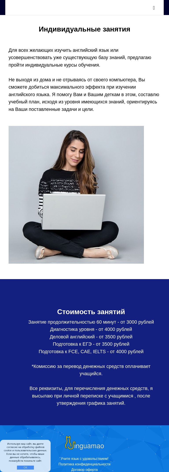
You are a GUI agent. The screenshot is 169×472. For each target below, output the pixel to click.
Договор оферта (84, 470)
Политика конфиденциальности (84, 464)
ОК (25, 467)
